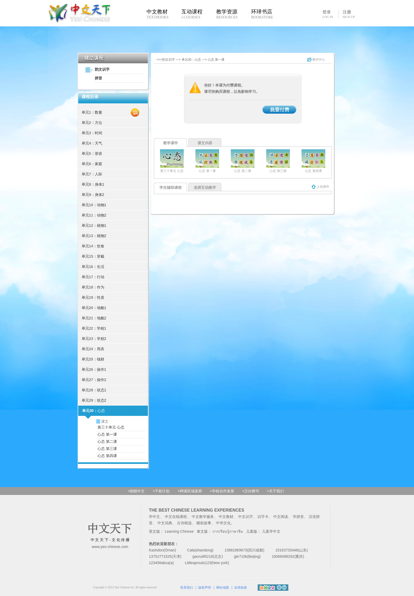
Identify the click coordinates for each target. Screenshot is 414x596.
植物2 (101, 236)
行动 (100, 277)
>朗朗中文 (136, 491)
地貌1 (101, 308)
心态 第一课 (107, 434)
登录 (327, 14)
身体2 (99, 195)
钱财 (100, 359)
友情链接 (240, 587)
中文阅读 (280, 517)
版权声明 (204, 587)
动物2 (101, 215)
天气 (98, 143)
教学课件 (170, 143)
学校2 (101, 339)
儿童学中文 (271, 531)
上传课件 (320, 187)
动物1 (101, 205)
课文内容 (204, 143)
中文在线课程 (176, 517)
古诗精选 (184, 523)
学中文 (154, 517)
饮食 (100, 246)
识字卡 (263, 517)
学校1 (101, 328)
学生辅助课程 (170, 187)
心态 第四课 (107, 456)
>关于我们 (275, 491)
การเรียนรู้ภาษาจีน (228, 531)
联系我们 (186, 587)
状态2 (101, 400)
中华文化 (223, 523)
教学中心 (316, 59)
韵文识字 (102, 69)
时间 (98, 133)
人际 (98, 174)
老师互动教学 (205, 187)
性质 (100, 297)
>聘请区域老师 (189, 491)
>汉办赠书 (250, 491)
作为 (100, 287)
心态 (101, 410)
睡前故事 (203, 523)
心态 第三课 (107, 448)
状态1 (101, 390)
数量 (98, 112)
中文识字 (245, 517)
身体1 (99, 184)
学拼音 (298, 517)
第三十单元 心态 (110, 427)
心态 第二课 (107, 441)
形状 (98, 153)
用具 (100, 349)
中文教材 (226, 517)
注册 (349, 14)
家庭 (98, 164)
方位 (98, 123)
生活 (100, 267)
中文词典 (164, 523)
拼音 (98, 78)
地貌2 (101, 318)
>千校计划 (161, 491)
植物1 (101, 225)
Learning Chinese (179, 531)
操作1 (101, 369)
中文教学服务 (203, 517)
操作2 (101, 380)
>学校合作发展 (222, 491)
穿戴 (100, 256)
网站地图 (222, 587)
